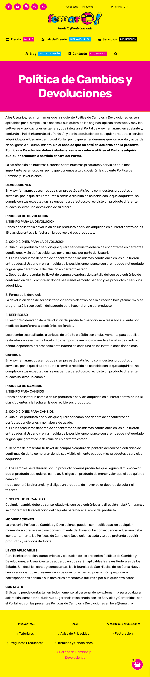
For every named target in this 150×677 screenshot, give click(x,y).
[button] (115, 54)
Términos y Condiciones (75, 643)
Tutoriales (26, 634)
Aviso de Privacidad (75, 634)
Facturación (124, 634)
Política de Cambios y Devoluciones (75, 655)
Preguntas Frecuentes (26, 643)
